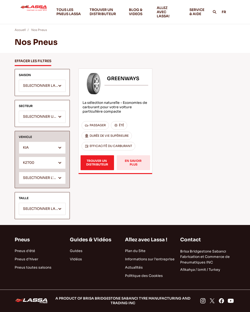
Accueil (20, 30)
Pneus (22, 240)
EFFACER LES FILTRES (33, 61)
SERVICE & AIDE (196, 12)
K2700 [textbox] (28, 163)
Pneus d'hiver (26, 259)
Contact (190, 240)
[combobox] (42, 86)
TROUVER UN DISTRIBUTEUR (103, 12)
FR (226, 12)
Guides (76, 251)
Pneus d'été (25, 251)
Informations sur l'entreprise (150, 259)
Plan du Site (135, 251)
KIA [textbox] (26, 148)
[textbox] (42, 86)
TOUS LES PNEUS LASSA (68, 12)
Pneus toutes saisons (33, 267)
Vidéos (76, 259)
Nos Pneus (39, 30)
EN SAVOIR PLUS (133, 162)
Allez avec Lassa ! (146, 240)
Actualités (134, 267)
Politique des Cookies (144, 275)
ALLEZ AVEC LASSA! (169, 12)
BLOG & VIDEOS (139, 12)
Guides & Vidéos (90, 240)
